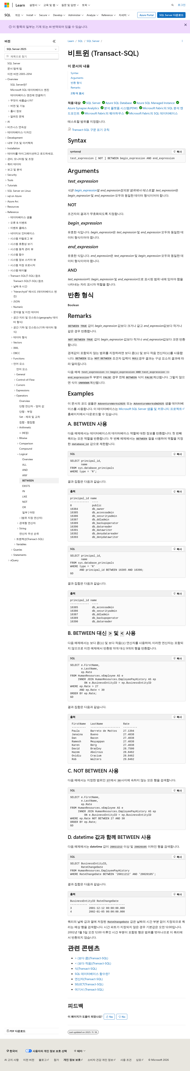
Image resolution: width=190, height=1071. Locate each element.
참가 (56, 1059)
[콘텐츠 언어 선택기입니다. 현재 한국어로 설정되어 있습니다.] (12, 1051)
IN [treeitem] (23, 491)
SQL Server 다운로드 (171, 15)
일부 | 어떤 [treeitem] (28, 512)
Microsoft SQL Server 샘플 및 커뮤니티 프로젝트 (150, 409)
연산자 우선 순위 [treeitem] (29, 533)
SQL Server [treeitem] (13, 63)
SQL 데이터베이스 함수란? (92, 974)
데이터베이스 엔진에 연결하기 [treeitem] (28, 95)
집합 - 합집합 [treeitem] (27, 422)
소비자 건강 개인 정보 (100, 1059)
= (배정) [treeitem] (24, 433)
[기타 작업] (182, 41)
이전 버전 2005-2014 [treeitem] (19, 74)
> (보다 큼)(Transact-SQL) (91, 958)
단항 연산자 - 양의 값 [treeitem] (31, 406)
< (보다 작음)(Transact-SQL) (93, 963)
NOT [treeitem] (24, 501)
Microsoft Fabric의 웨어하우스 (104, 113)
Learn (71, 41)
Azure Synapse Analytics (83, 108)
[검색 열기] (172, 5)
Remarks (75, 87)
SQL (80, 41)
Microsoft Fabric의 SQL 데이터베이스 (153, 113)
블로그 (43, 1059)
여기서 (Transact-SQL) (89, 989)
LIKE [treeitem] (24, 496)
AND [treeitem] (25, 470)
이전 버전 (28, 1059)
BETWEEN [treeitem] (28, 480)
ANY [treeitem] (24, 475)
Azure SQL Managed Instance (156, 103)
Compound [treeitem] (25, 448)
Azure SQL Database (119, 103)
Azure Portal (147, 15)
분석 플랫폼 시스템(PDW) (121, 108)
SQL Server (93, 41)
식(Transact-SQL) (86, 968)
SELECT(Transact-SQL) (89, 984)
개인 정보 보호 (72, 1059)
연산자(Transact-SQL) (89, 979)
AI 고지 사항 (11, 1059)
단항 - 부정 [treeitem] (25, 411)
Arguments (77, 78)
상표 (138, 1059)
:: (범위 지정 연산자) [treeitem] (30, 517)
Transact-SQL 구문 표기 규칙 (90, 130)
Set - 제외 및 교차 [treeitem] (29, 416)
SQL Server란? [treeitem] (18, 84)
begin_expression (85, 190)
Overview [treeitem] (24, 401)
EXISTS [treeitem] (26, 486)
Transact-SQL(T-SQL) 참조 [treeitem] (28, 281)
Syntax (74, 73)
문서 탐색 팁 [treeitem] (14, 68)
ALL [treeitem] (24, 464)
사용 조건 (126, 1059)
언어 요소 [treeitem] (21, 369)
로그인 (182, 5)
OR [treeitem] (24, 507)
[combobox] (31, 49)
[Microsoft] (6, 5)
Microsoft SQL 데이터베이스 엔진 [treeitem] (29, 89)
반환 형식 (76, 82)
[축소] (54, 41)
